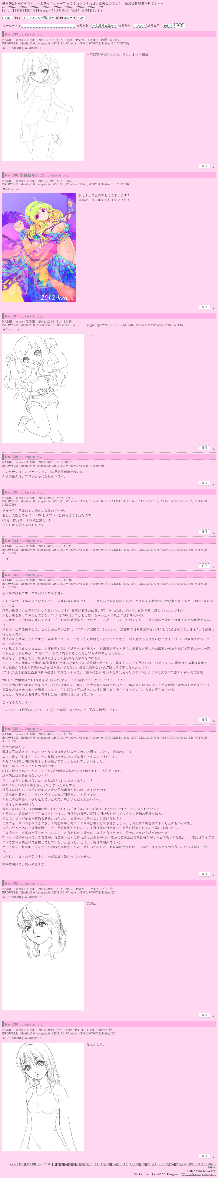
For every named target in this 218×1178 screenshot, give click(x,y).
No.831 (24, 883)
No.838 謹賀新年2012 (37, 175)
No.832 (24, 729)
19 (143, 1164)
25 (178, 1164)
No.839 (24, 34)
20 (149, 1164)
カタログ (45, 10)
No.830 (24, 1024)
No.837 (24, 316)
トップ (8, 10)
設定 (94, 10)
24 (172, 1164)
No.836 (24, 457)
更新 (19, 10)
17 (131, 1164)
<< (17, 1164)
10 (91, 1164)
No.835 (24, 492)
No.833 (24, 575)
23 (166, 1164)
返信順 (31, 10)
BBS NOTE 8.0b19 (202, 1164)
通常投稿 (62, 10)
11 (96, 1164)
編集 (75, 10)
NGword (209, 1170)
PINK (212, 1167)
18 (137, 1164)
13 (108, 1164)
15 (120, 1164)
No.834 (24, 541)
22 (160, 1164)
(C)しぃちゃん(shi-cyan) (198, 1174)
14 (114, 1164)
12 (102, 1164)
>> (34, 1164)
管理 (85, 10)
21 (154, 1164)
